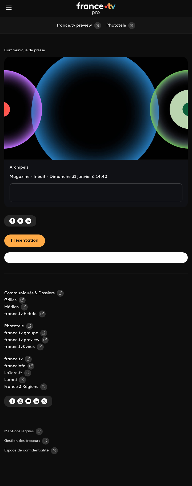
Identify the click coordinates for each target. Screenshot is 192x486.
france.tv (13, 359)
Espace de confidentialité (26, 451)
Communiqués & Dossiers (29, 293)
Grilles (10, 300)
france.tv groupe (21, 333)
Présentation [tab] (24, 240)
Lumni (10, 380)
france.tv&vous (19, 347)
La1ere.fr (13, 373)
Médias (11, 307)
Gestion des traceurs (22, 441)
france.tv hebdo (20, 314)
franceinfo (14, 366)
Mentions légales (19, 431)
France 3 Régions (21, 387)
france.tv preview (74, 25)
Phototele (116, 25)
